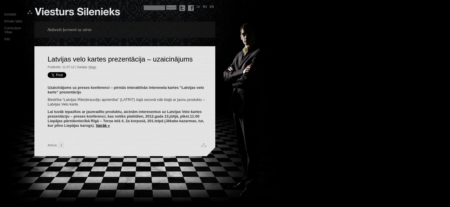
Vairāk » (103, 125)
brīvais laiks (13, 21)
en (212, 6)
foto (7, 39)
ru (205, 6)
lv (198, 6)
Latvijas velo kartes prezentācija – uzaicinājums (120, 59)
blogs (92, 67)
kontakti (10, 14)
